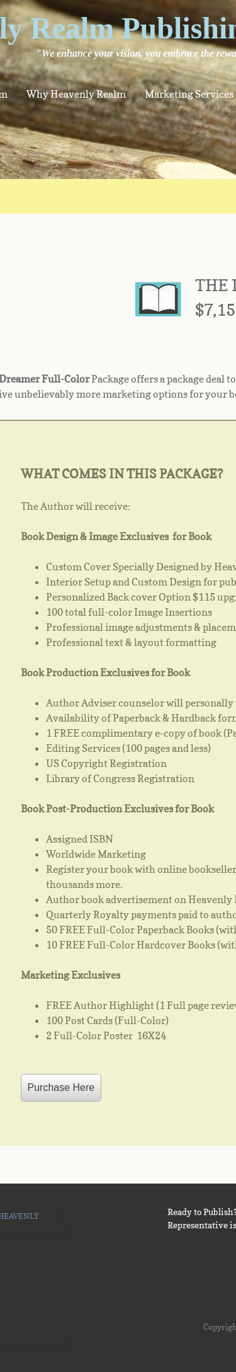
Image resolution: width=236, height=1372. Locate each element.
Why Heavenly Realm (76, 94)
